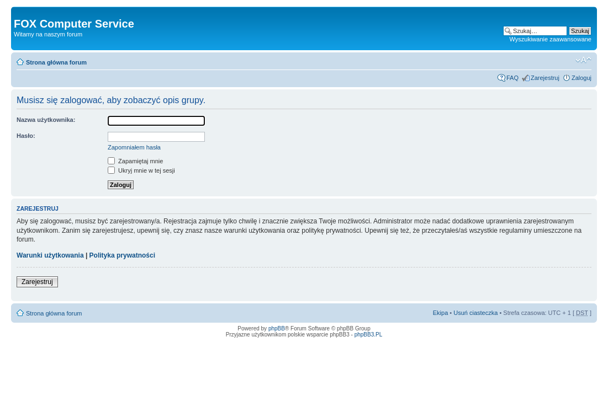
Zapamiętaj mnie (135, 161)
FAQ (512, 77)
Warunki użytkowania (50, 255)
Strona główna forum (56, 62)
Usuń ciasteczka (475, 312)
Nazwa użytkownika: (46, 119)
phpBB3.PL (369, 335)
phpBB (276, 328)
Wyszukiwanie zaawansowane (550, 39)
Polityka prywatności (122, 255)
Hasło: (26, 135)
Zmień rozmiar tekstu (583, 60)
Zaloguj (581, 77)
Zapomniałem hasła (134, 147)
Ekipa (440, 312)
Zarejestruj (545, 77)
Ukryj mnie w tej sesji (141, 170)
